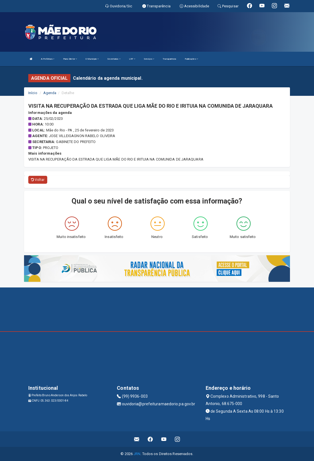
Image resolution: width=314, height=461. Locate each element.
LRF (132, 59)
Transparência (169, 59)
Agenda (50, 93)
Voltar (37, 180)
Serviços (149, 59)
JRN (137, 454)
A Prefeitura (47, 59)
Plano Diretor (70, 59)
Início (32, 93)
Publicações (191, 59)
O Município (92, 59)
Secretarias (113, 59)
